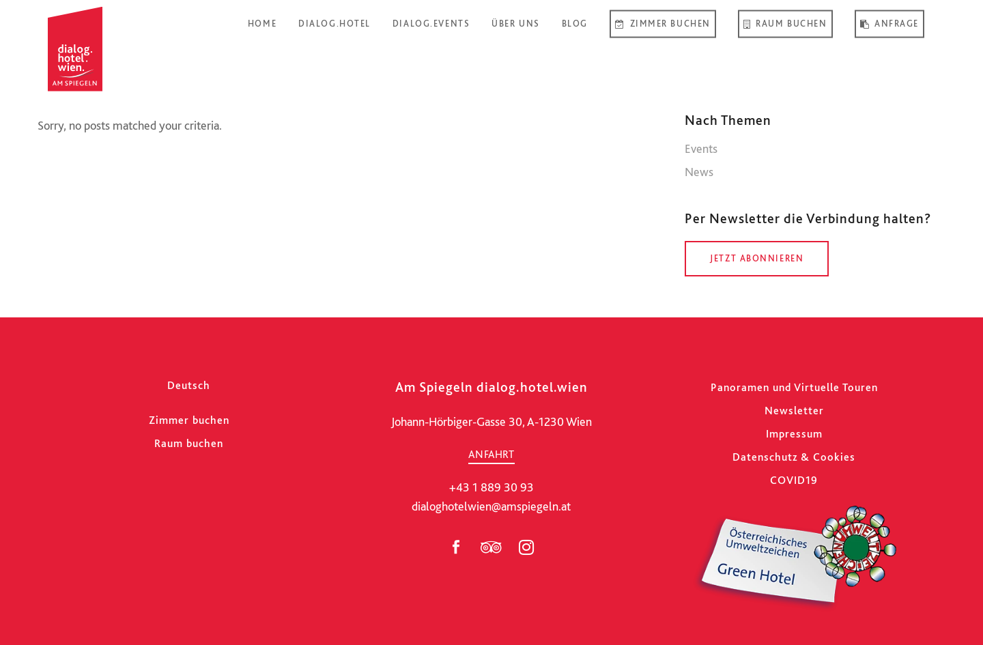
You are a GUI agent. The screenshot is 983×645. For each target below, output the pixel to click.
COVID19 (794, 480)
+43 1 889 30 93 (491, 487)
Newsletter (794, 410)
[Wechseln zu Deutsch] (188, 385)
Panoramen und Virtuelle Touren (794, 387)
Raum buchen (188, 443)
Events (701, 148)
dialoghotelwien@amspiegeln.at (491, 506)
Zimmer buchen (189, 420)
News (699, 171)
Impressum (794, 433)
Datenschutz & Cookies (793, 456)
